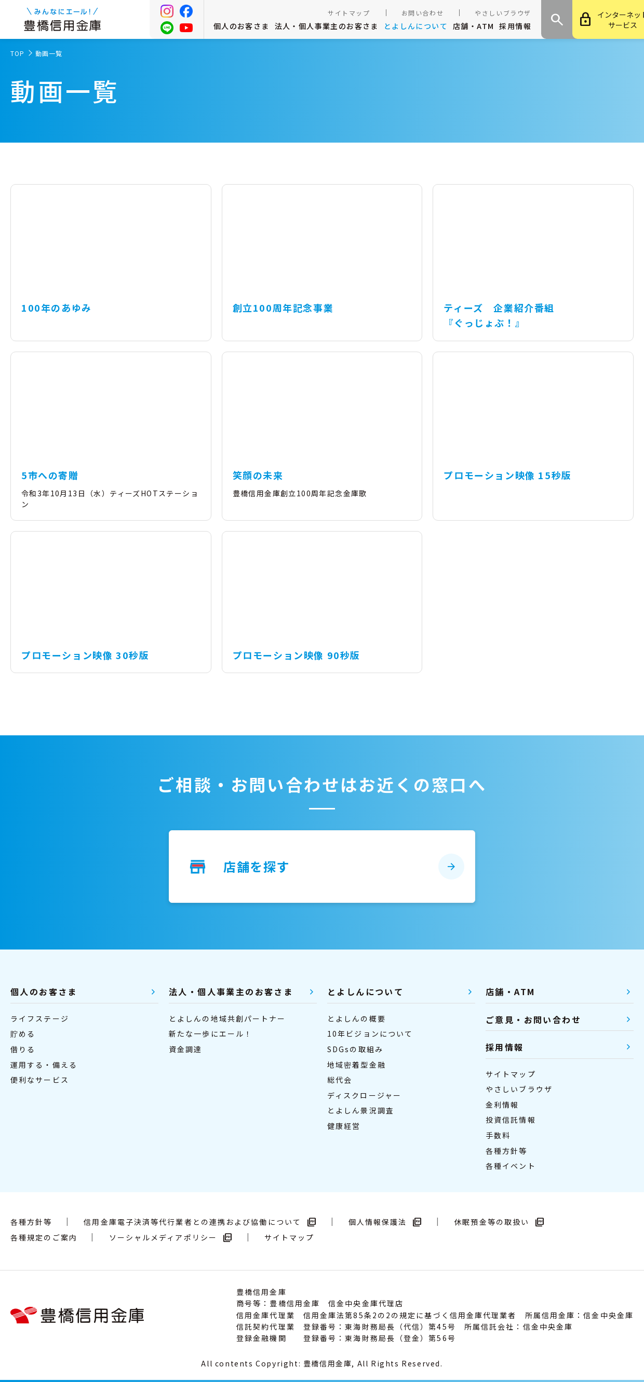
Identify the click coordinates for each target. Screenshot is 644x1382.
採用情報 (515, 26)
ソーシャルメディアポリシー (171, 1237)
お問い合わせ (422, 12)
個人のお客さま (241, 26)
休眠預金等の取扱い (499, 1222)
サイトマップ (349, 12)
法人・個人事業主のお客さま (327, 26)
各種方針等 (31, 1222)
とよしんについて (416, 26)
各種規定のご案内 (43, 1237)
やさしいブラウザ (503, 12)
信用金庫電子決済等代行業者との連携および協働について (200, 1222)
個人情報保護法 (385, 1222)
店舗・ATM (473, 26)
